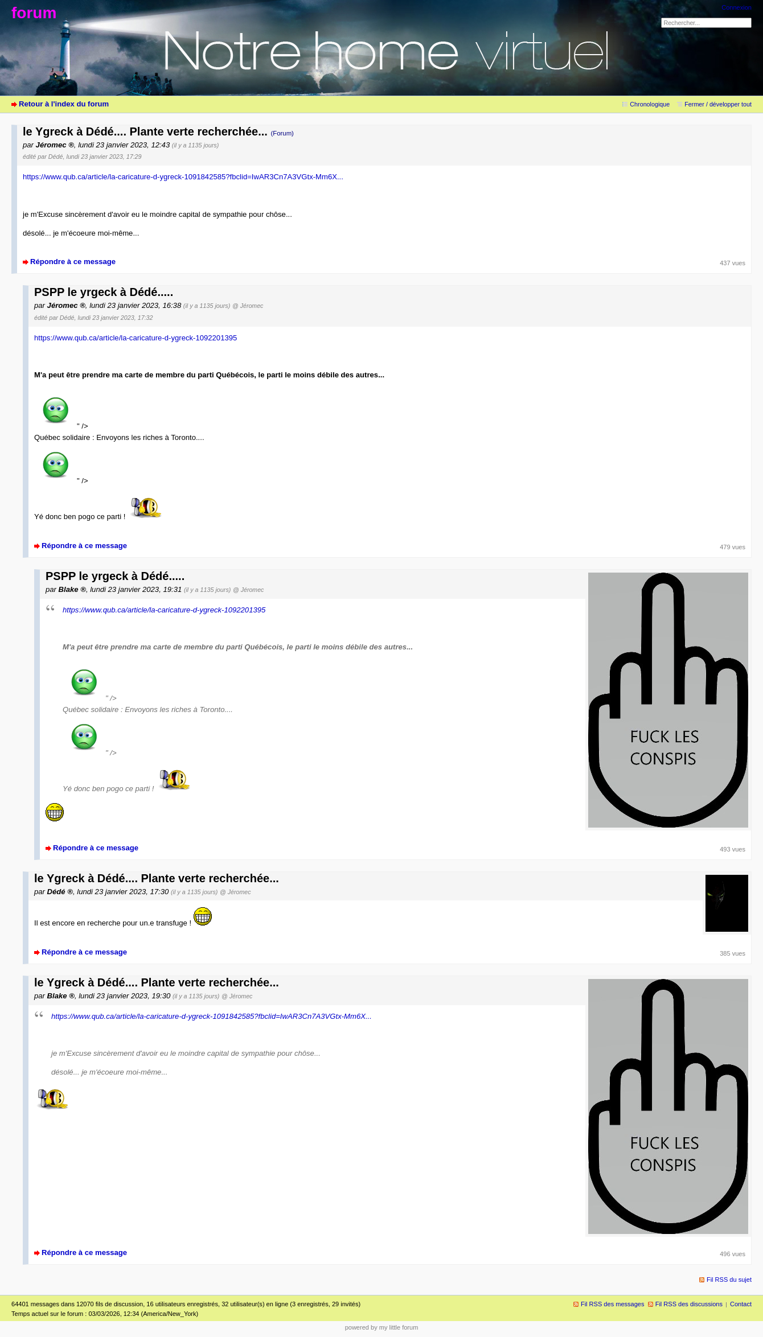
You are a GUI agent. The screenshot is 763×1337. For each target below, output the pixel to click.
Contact (741, 1304)
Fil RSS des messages (613, 1304)
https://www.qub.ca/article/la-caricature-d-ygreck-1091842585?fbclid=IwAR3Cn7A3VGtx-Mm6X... (183, 176)
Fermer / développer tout (718, 104)
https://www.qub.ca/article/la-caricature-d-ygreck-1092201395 (135, 338)
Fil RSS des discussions (689, 1304)
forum (33, 13)
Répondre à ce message (73, 261)
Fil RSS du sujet (729, 1279)
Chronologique (650, 104)
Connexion (736, 7)
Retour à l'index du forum (64, 104)
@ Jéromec (247, 305)
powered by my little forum (382, 1327)
